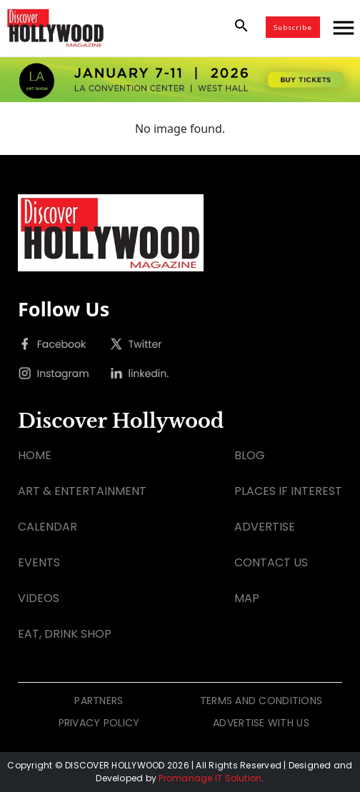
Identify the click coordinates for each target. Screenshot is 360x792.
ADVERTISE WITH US (261, 723)
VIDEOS (38, 598)
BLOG (249, 455)
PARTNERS (98, 700)
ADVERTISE (264, 526)
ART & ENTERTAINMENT (82, 491)
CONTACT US (271, 562)
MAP (246, 598)
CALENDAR (47, 526)
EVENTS (39, 562)
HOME (34, 455)
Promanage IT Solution (210, 778)
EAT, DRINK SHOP (64, 634)
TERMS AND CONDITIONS (261, 700)
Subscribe (293, 27)
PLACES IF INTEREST (288, 491)
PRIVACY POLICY (99, 723)
